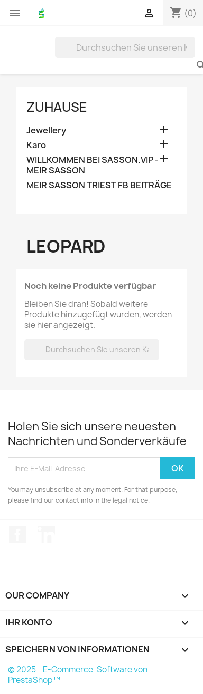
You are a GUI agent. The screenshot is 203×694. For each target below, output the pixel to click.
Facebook (17, 534)
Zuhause (56, 107)
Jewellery (46, 130)
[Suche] (125, 47)
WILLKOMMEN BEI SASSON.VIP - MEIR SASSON (92, 165)
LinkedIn (46, 534)
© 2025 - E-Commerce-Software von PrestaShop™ (77, 675)
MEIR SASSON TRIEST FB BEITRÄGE (99, 185)
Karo (36, 145)
